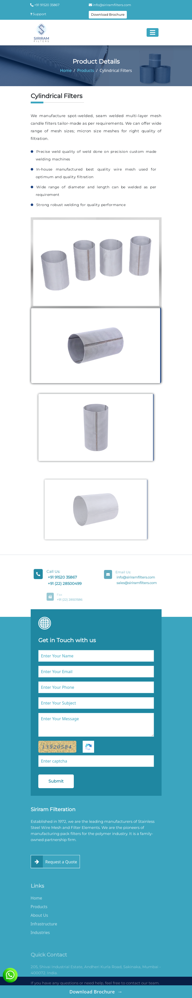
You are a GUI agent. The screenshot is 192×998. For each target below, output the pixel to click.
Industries (40, 942)
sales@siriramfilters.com (135, 582)
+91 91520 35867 (45, 5)
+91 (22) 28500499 (64, 583)
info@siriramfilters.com (110, 5)
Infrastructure (44, 933)
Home (66, 70)
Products (85, 70)
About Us (39, 924)
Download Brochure (108, 14)
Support (38, 14)
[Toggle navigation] (153, 32)
